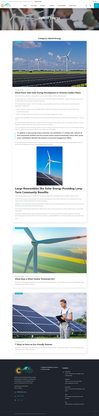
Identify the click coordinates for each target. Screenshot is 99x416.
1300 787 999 (20, 396)
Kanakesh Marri (30, 276)
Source (16, 218)
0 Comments (34, 90)
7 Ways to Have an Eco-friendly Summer (33, 344)
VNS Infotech (44, 413)
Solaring (28, 90)
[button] (86, 5)
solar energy (22, 204)
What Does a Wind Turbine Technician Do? (35, 279)
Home (39, 21)
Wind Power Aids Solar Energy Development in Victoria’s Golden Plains (48, 92)
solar (30, 96)
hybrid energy (19, 41)
